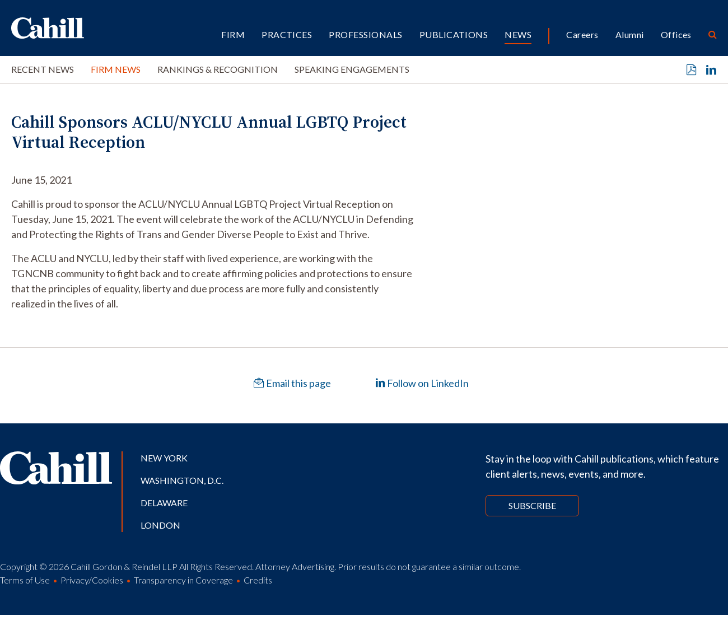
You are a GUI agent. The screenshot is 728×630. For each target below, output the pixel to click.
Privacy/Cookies (91, 580)
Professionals (365, 34)
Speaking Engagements (352, 69)
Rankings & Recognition (217, 69)
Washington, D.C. (182, 480)
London (160, 525)
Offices (676, 34)
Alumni (629, 34)
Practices (287, 34)
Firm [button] (233, 34)
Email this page (292, 383)
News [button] (518, 34)
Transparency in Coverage (183, 580)
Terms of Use (25, 580)
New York (164, 457)
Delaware (164, 502)
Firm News (116, 69)
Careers (582, 34)
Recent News (42, 69)
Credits (258, 580)
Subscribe (532, 505)
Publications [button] (453, 34)
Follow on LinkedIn (422, 383)
